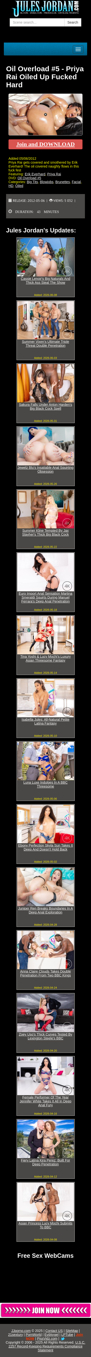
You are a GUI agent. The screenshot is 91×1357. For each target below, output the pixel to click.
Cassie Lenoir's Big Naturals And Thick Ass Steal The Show (45, 280)
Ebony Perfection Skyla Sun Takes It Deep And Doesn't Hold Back (45, 847)
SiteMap (72, 1331)
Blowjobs (46, 182)
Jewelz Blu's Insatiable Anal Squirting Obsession (45, 469)
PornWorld (34, 1335)
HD (10, 186)
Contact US (54, 1331)
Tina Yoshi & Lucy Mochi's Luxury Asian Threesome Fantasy (45, 658)
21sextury (15, 1335)
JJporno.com (21, 1331)
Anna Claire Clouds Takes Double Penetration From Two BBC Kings (45, 973)
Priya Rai (54, 174)
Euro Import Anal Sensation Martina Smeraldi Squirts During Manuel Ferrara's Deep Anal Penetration (45, 597)
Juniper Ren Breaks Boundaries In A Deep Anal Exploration (45, 910)
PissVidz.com (47, 1338)
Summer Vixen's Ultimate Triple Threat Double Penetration (45, 343)
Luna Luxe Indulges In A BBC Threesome (45, 784)
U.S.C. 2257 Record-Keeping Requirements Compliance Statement (46, 1346)
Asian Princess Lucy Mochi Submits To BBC (46, 1225)
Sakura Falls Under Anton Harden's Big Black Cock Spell (45, 406)
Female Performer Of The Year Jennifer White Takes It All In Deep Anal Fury (45, 1101)
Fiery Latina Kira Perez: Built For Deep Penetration (45, 1162)
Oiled (19, 186)
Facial (76, 182)
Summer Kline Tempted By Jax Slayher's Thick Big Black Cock (45, 532)
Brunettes (62, 182)
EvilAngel (51, 1335)
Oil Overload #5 (29, 178)
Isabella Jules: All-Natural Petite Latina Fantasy (45, 721)
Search (72, 22)
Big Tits (32, 182)
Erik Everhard (35, 174)
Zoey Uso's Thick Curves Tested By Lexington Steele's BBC (45, 1036)
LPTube (67, 1335)
